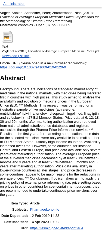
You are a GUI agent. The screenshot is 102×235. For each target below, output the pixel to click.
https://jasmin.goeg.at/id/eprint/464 (56, 228)
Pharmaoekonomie (44, 209)
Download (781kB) (16, 56)
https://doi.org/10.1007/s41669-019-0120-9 (33, 67)
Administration (14, 4)
